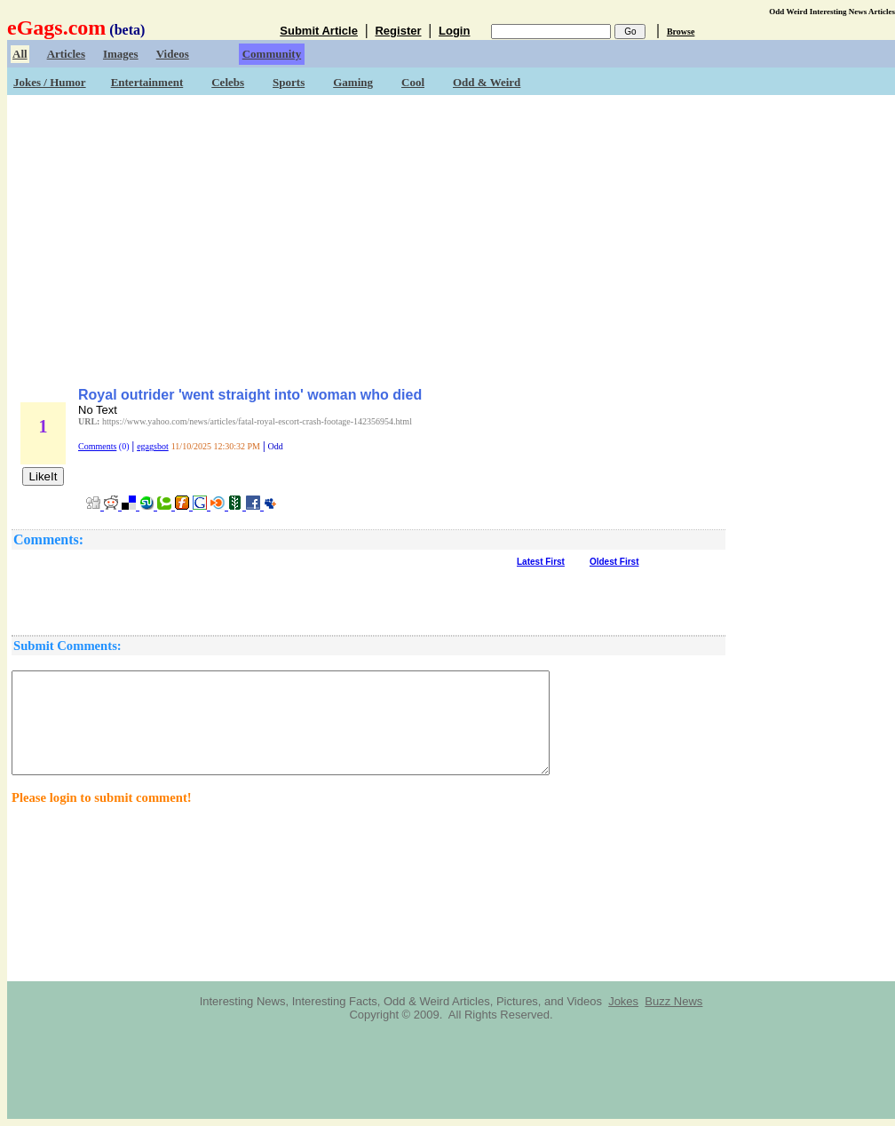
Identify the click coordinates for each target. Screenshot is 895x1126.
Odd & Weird (486, 82)
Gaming (353, 82)
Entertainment (147, 82)
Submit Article (319, 30)
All (20, 53)
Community (271, 53)
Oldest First (614, 562)
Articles (66, 53)
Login (454, 30)
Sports (289, 82)
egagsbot (153, 446)
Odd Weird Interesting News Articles (832, 11)
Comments (97, 446)
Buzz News (673, 1001)
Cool (412, 82)
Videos (172, 53)
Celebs (227, 82)
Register (398, 30)
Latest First (541, 562)
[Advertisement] (451, 235)
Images (121, 53)
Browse (680, 31)
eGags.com (56, 27)
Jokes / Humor (49, 82)
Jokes (623, 1001)
